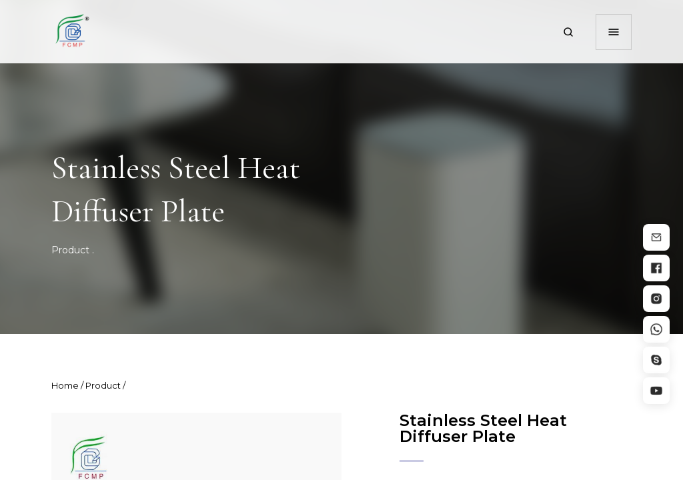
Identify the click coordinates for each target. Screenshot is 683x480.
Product (70, 250)
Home (65, 385)
